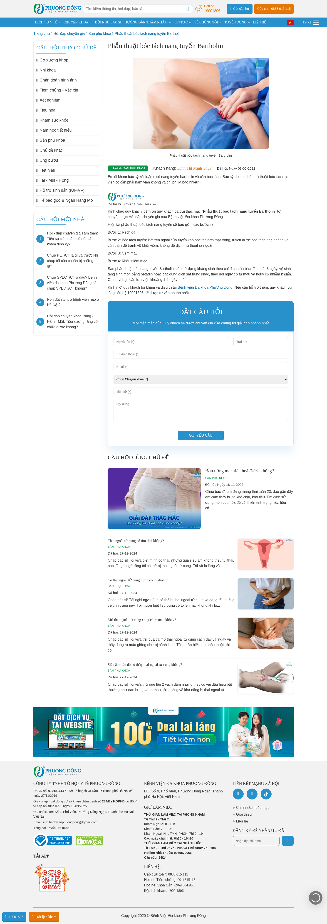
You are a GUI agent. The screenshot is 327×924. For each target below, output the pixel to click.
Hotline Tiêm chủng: (170, 880)
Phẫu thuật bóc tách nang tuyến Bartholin (148, 34)
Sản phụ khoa (99, 34)
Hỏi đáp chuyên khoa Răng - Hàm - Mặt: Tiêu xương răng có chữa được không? (72, 321)
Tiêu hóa (45, 110)
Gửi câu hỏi (240, 8)
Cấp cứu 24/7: (166, 874)
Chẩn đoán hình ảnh (56, 80)
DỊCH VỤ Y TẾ (46, 22)
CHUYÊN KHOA (76, 22)
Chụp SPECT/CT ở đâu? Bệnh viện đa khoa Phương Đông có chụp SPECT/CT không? (72, 282)
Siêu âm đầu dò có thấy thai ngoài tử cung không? (145, 665)
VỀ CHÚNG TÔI (206, 22)
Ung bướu (47, 160)
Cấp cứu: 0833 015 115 (274, 8)
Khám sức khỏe (52, 120)
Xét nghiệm (48, 100)
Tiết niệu (45, 170)
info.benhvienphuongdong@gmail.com (70, 822)
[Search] (187, 8)
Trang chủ (41, 34)
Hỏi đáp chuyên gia (69, 34)
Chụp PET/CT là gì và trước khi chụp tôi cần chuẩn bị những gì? (72, 260)
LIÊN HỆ (259, 22)
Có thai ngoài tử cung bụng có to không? (138, 580)
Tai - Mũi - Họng (52, 180)
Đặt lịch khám (44, 917)
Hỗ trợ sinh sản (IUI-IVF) (60, 190)
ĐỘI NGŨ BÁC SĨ (108, 22)
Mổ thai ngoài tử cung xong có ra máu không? (142, 620)
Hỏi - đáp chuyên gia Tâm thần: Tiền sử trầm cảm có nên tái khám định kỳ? (72, 238)
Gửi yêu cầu (201, 435)
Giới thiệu (244, 814)
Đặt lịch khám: (164, 891)
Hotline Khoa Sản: (169, 885)
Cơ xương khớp (52, 60)
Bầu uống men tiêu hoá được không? (239, 470)
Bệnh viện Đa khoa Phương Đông (205, 287)
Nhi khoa (46, 70)
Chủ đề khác (49, 150)
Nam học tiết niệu (54, 130)
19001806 (14, 917)
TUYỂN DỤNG (236, 22)
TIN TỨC (181, 22)
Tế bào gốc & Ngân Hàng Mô (64, 200)
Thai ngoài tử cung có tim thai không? (136, 541)
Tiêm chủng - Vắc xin (57, 90)
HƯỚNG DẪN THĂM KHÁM (146, 22)
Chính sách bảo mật (252, 807)
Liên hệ (242, 821)
